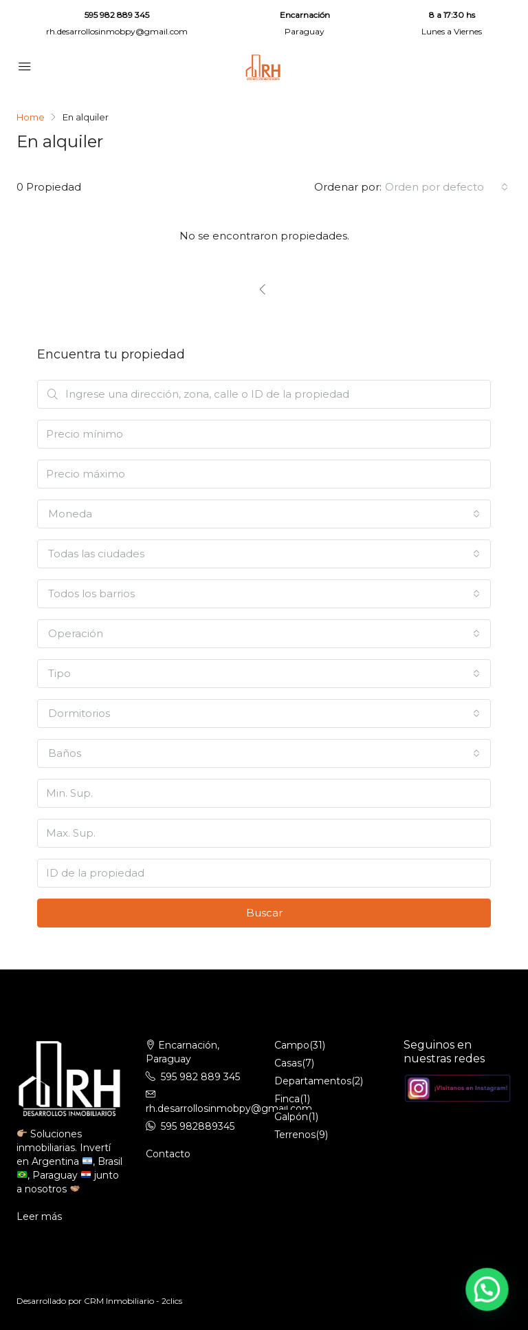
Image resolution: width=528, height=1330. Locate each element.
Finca (287, 1099)
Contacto (168, 1154)
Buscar (264, 912)
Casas (288, 1063)
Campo (291, 1045)
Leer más (39, 1216)
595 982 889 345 (117, 15)
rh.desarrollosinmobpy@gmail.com (117, 31)
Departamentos (312, 1081)
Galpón (291, 1117)
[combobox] (446, 187)
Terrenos (295, 1134)
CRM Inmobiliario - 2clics (133, 1301)
